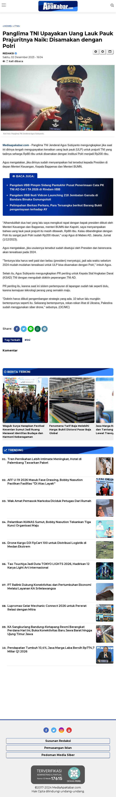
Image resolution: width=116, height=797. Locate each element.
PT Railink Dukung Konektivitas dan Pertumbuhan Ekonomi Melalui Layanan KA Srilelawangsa (49, 586)
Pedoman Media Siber (58, 755)
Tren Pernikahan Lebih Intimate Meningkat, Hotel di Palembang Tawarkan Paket (44, 460)
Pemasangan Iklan (58, 748)
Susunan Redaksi (58, 741)
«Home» (8, 26)
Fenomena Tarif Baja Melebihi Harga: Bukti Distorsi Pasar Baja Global (70, 429)
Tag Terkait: (12, 340)
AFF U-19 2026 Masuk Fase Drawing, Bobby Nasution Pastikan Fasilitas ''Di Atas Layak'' (45, 481)
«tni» (16, 26)
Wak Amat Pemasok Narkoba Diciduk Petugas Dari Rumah (49, 501)
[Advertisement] (29, 692)
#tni (27, 340)
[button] (109, 51)
